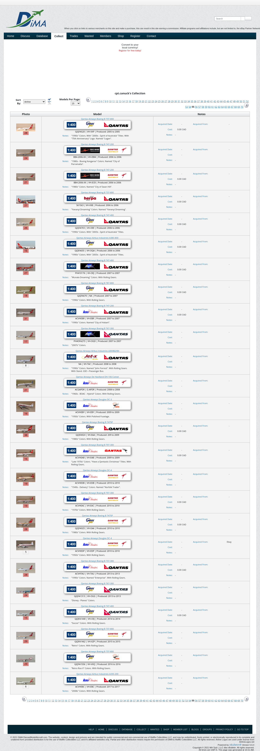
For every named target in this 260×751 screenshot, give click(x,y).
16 (129, 101)
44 (221, 101)
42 (214, 101)
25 (159, 101)
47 (231, 101)
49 (237, 101)
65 (225, 106)
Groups (207, 729)
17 (133, 101)
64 (222, 106)
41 (211, 101)
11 (113, 101)
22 (149, 101)
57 (199, 106)
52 (247, 101)
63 (219, 106)
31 (178, 101)
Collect (58, 36)
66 (229, 106)
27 (166, 101)
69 (238, 106)
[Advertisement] (130, 716)
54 (190, 106)
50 (241, 101)
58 (202, 106)
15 (126, 101)
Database (42, 36)
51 (244, 101)
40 (208, 101)
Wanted (89, 36)
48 (234, 101)
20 (143, 101)
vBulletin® (235, 744)
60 (209, 106)
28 (169, 101)
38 (201, 101)
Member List (180, 729)
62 (216, 106)
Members (105, 36)
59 (206, 106)
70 (242, 106)
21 (146, 101)
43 (218, 101)
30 (175, 101)
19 (139, 101)
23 (152, 101)
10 (110, 101)
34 (188, 101)
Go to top (243, 729)
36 (195, 101)
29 (172, 101)
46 (227, 101)
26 (162, 101)
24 (156, 101)
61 (212, 106)
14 (123, 101)
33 (185, 101)
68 (235, 106)
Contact (151, 36)
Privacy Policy (224, 729)
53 (186, 106)
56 (196, 106)
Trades (74, 36)
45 (224, 101)
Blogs (195, 729)
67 (232, 106)
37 (198, 101)
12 (117, 101)
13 (120, 101)
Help (91, 729)
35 (192, 101)
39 (205, 101)
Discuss (25, 36)
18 (136, 101)
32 (182, 101)
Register (135, 36)
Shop (121, 36)
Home (10, 36)
